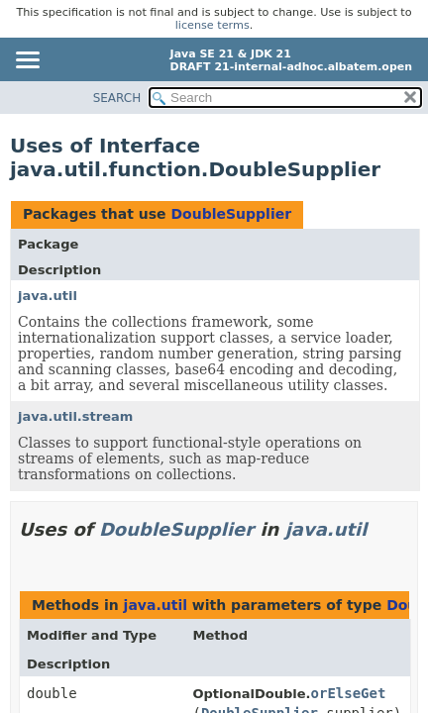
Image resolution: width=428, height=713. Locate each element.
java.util (47, 295)
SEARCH (117, 98)
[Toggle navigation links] (27, 61)
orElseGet (348, 693)
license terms (212, 25)
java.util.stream (75, 416)
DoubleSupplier (230, 214)
